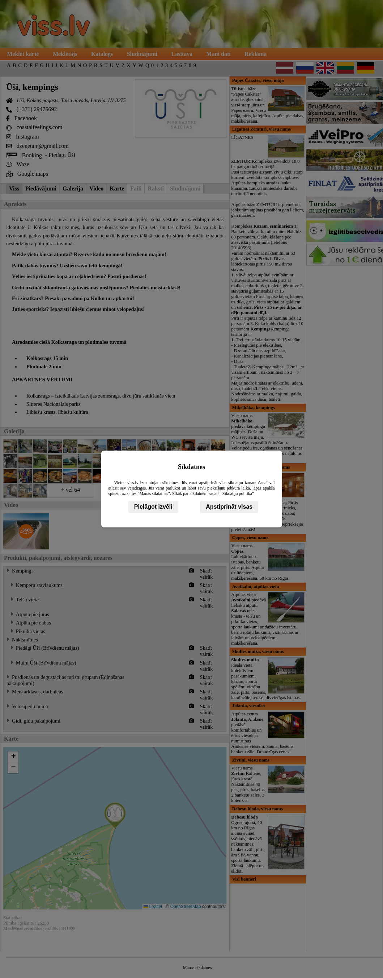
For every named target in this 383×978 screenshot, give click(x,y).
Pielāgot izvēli (153, 507)
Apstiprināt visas (229, 507)
